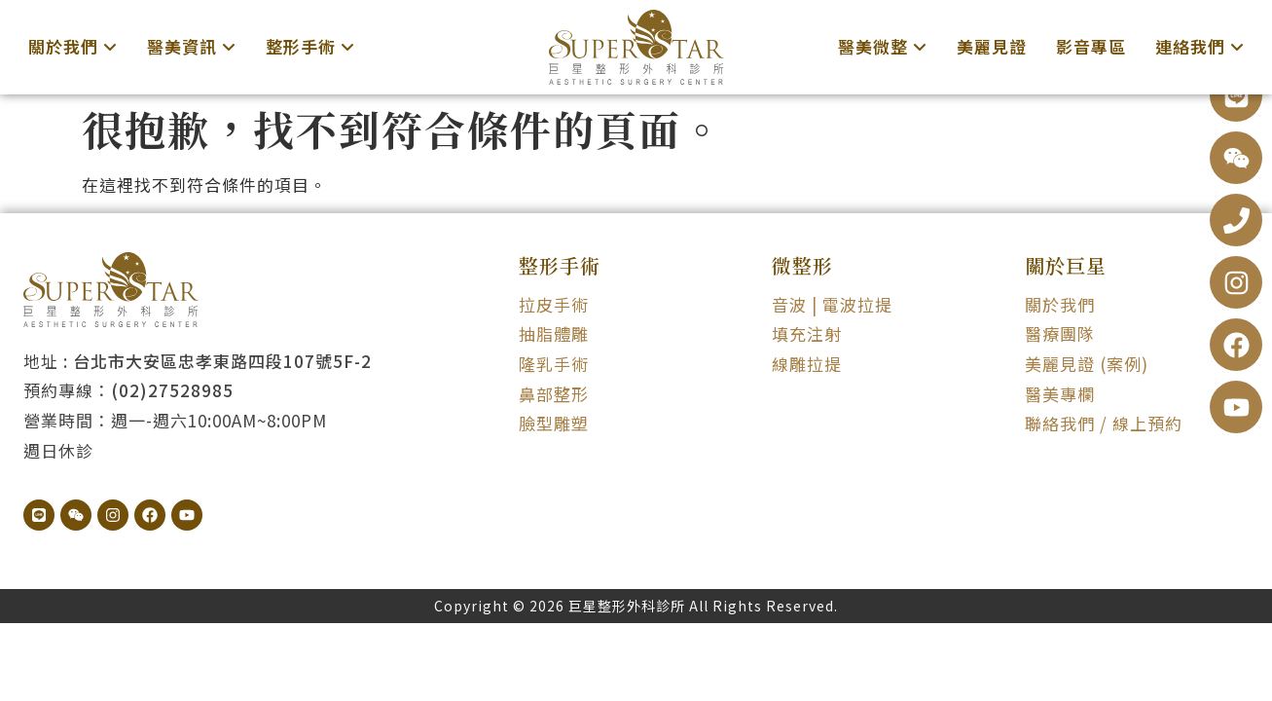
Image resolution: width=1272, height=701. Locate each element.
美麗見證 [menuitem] (992, 46)
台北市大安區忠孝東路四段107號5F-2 (222, 361)
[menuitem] (72, 47)
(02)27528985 (172, 390)
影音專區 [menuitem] (1091, 46)
